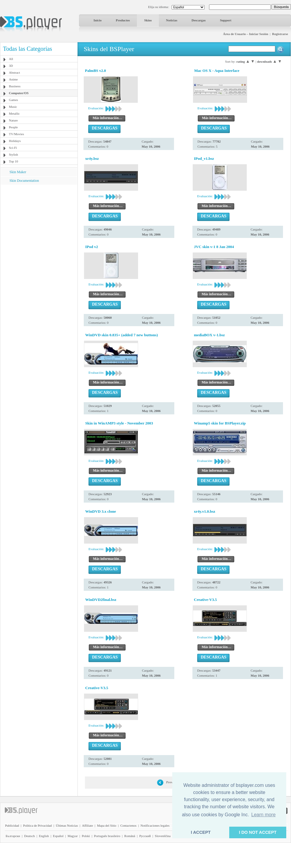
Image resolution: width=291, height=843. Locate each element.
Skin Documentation (24, 181)
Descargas (199, 20)
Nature (13, 120)
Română (129, 836)
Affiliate (87, 825)
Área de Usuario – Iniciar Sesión (245, 34)
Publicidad (12, 825)
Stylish (13, 154)
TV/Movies (16, 134)
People (13, 127)
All (11, 59)
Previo (170, 782)
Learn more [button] (263, 814)
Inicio (98, 20)
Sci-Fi (13, 147)
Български (13, 836)
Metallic (14, 113)
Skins (148, 20)
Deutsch (29, 836)
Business (14, 86)
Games (13, 100)
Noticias (171, 20)
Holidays (15, 141)
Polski (86, 836)
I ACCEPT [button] (201, 832)
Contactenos (128, 825)
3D (11, 65)
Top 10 (13, 161)
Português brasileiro (107, 836)
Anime (13, 79)
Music (13, 106)
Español (58, 836)
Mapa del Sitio (106, 825)
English (44, 836)
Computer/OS (19, 93)
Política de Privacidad (37, 825)
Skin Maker (18, 172)
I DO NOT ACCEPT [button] (258, 832)
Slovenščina (162, 836)
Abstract (14, 72)
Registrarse (280, 34)
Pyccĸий (145, 836)
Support (226, 20)
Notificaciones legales (154, 825)
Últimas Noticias (67, 825)
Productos (123, 20)
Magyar (72, 836)
